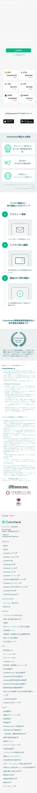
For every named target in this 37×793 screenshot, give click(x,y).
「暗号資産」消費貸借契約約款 (13, 734)
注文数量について (9, 630)
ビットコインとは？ (10, 654)
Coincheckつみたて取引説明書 (13, 673)
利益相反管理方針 (9, 779)
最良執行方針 (7, 775)
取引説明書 (7, 669)
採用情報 (6, 719)
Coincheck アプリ (9, 553)
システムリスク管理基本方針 (12, 752)
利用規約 (6, 722)
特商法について (8, 741)
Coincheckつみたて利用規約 (12, 726)
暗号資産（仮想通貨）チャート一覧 (15, 665)
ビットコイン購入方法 (10, 603)
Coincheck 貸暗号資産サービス (13, 579)
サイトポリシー (8, 786)
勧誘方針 (6, 782)
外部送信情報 (7, 749)
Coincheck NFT (8, 564)
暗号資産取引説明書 (13, 478)
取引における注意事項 (10, 638)
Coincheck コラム (9, 661)
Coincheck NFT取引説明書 (12, 676)
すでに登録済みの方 (18, 55)
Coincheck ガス (8, 572)
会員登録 (18, 50)
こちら (15, 480)
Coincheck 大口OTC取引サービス (14, 587)
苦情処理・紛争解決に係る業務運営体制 (16, 634)
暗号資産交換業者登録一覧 (8, 368)
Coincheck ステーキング (11, 583)
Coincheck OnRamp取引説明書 (13, 684)
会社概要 (6, 711)
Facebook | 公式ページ (10, 702)
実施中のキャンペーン (10, 715)
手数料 (5, 623)
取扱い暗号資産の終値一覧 (12, 619)
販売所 (5, 546)
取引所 (5, 549)
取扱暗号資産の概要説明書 (12, 687)
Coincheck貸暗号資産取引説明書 (14, 680)
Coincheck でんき (9, 568)
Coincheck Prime (8, 590)
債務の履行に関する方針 (11, 771)
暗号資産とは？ (8, 650)
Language (5, 515)
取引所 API (6, 607)
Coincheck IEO (8, 561)
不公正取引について (10, 641)
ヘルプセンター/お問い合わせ (13, 615)
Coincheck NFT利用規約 (11, 730)
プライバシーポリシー (10, 745)
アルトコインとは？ (10, 658)
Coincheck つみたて (9, 557)
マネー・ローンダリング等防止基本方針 (16, 764)
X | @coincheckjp (9, 699)
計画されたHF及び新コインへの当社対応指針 (18, 767)
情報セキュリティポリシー (12, 756)
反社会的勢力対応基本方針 (12, 760)
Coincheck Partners (9, 594)
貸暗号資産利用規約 (10, 737)
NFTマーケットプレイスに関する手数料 (16, 626)
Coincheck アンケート (10, 575)
